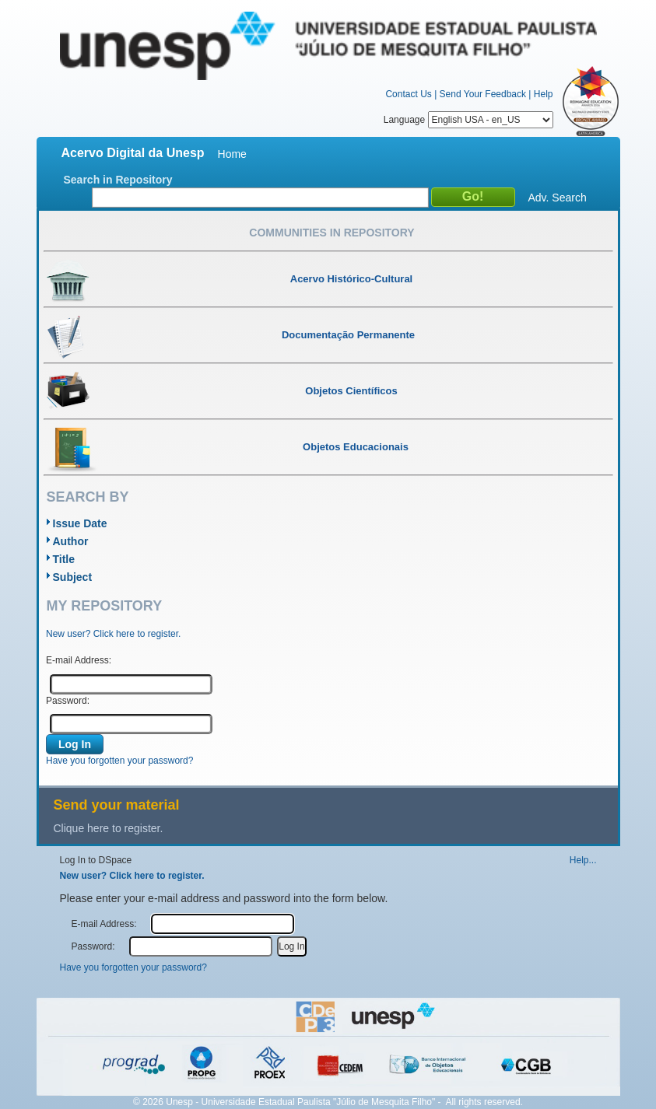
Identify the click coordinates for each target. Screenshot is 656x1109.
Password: (67, 700)
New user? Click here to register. (113, 633)
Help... (583, 860)
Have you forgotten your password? (119, 760)
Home (232, 154)
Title (64, 559)
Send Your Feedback (483, 94)
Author (71, 541)
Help (543, 94)
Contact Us (408, 94)
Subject (73, 577)
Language (468, 119)
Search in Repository (118, 179)
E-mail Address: (78, 660)
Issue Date (80, 523)
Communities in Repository (331, 232)
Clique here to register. (108, 828)
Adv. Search (557, 197)
